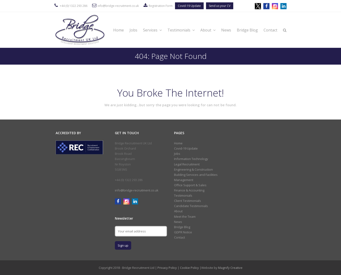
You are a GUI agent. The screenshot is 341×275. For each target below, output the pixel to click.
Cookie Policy (189, 268)
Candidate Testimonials (191, 206)
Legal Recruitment (187, 164)
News (226, 30)
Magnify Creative (230, 268)
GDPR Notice (183, 232)
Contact (270, 30)
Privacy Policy (167, 268)
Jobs (133, 30)
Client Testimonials (187, 201)
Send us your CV (219, 6)
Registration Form (161, 6)
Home (118, 30)
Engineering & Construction (193, 169)
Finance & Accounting (189, 190)
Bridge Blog (247, 30)
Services (152, 30)
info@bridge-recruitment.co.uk (118, 6)
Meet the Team (185, 216)
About (207, 30)
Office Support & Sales (190, 185)
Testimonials (181, 30)
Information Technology (191, 159)
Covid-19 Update (189, 6)
